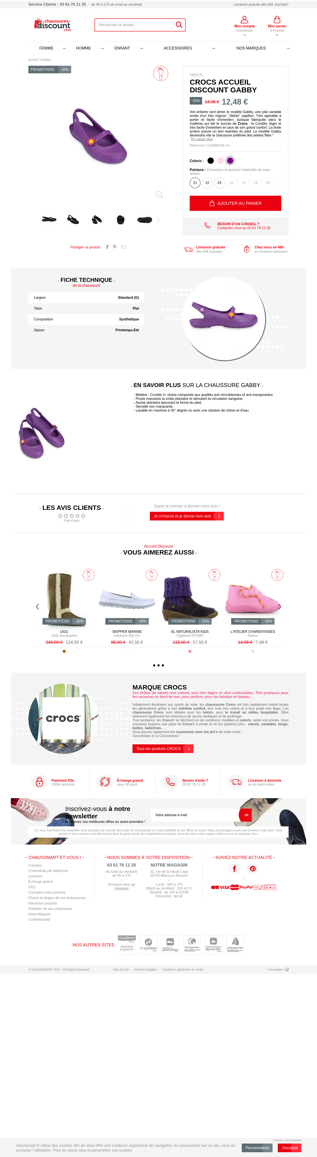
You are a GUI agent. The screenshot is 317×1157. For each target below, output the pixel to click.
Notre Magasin (39, 914)
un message (125, 886)
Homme (89, 48)
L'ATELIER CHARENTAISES (252, 631)
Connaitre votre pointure (47, 892)
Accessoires (189, 48)
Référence (198, 145)
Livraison (35, 876)
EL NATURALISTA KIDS (190, 631)
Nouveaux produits (42, 903)
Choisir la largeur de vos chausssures (57, 898)
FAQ (31, 887)
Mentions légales (145, 969)
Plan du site (121, 969)
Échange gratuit (40, 881)
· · (64, 635)
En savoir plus (202, 139)
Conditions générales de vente (182, 969)
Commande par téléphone (48, 871)
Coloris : (197, 161)
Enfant (128, 48)
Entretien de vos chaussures (50, 909)
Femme (51, 48)
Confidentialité (39, 919)
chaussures (215, 704)
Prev (37, 607)
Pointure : (230, 172)
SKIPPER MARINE (127, 631)
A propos (35, 865)
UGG (64, 631)
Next (279, 607)
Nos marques (263, 48)
